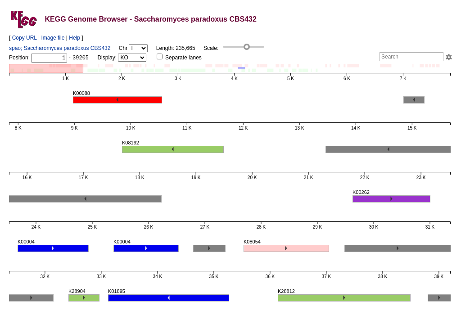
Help (74, 38)
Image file (52, 38)
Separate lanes (179, 57)
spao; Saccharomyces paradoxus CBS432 (59, 48)
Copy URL (24, 38)
